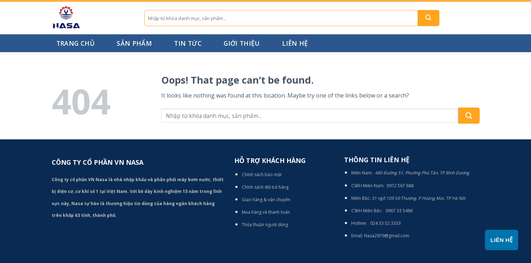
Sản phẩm (134, 43)
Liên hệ (295, 43)
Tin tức (187, 43)
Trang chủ (75, 43)
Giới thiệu (242, 43)
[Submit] (428, 18)
